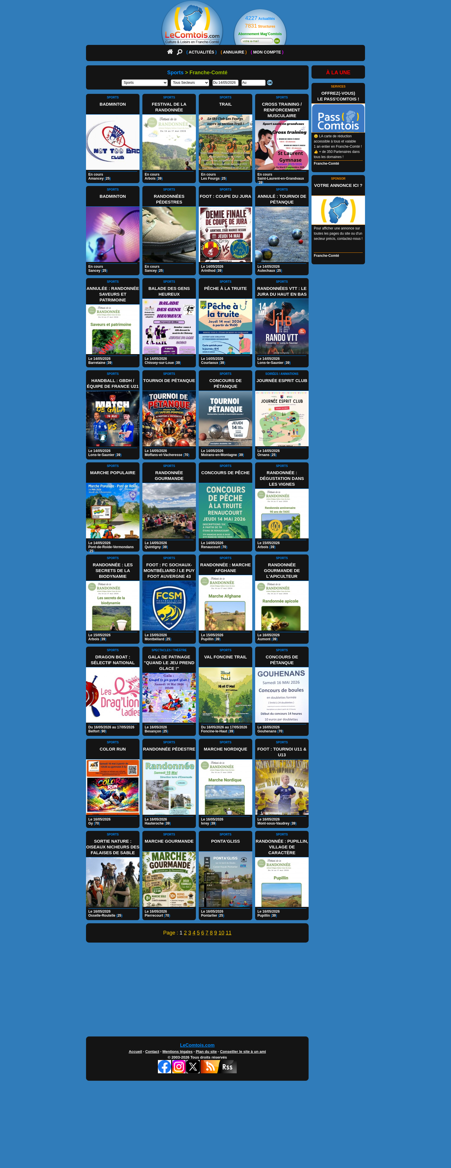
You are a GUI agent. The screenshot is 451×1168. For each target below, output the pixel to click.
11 (229, 933)
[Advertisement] (225, 991)
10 (221, 933)
